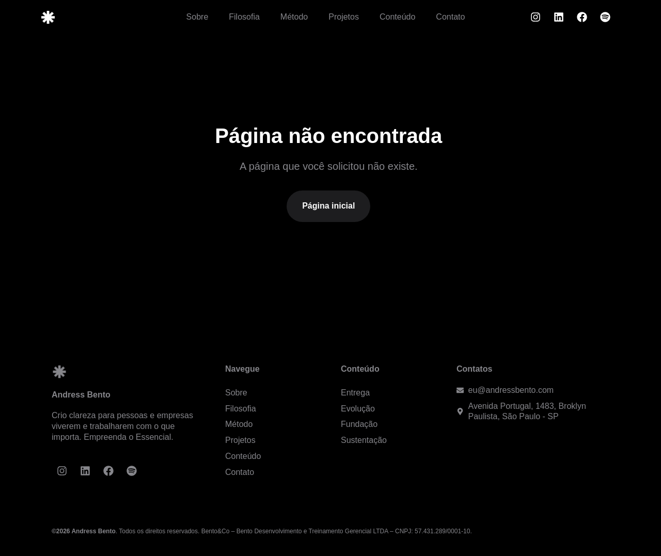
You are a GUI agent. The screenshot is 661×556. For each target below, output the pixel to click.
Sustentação (364, 440)
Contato (450, 16)
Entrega (355, 392)
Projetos (343, 16)
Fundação (359, 424)
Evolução (358, 408)
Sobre (197, 16)
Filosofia (244, 16)
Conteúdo (397, 16)
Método (294, 16)
